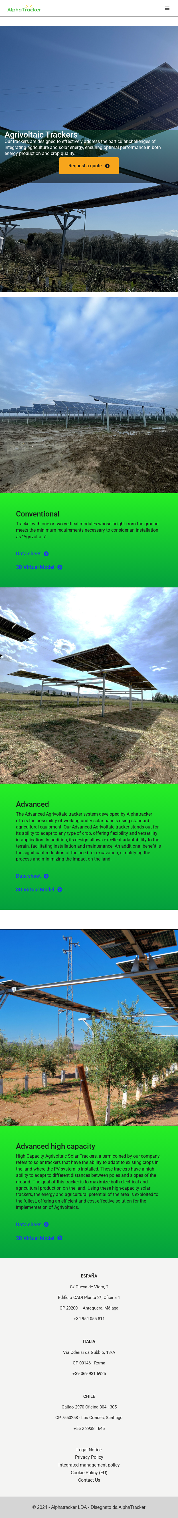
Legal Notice (89, 1450)
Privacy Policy (89, 1457)
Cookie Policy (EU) (89, 1472)
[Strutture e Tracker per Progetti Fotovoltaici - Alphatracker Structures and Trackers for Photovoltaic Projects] (24, 8)
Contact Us (89, 1480)
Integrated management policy (89, 1465)
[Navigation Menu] (167, 8)
